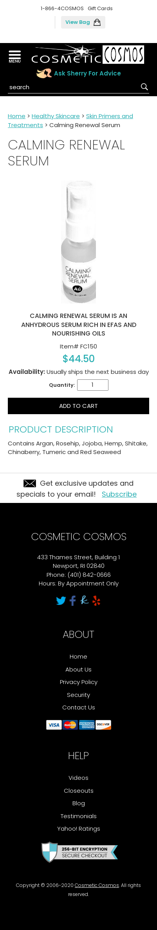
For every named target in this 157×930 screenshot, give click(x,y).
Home (16, 116)
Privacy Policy (78, 682)
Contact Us (78, 707)
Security (78, 695)
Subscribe (119, 494)
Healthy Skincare (56, 116)
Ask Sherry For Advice (87, 73)
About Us (78, 669)
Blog (78, 803)
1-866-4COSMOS (62, 8)
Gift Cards (100, 8)
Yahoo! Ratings (78, 828)
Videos (78, 778)
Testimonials (79, 816)
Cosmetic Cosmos (97, 885)
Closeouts (79, 790)
